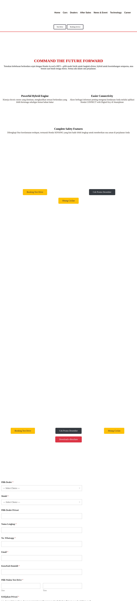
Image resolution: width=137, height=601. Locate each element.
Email (4, 430)
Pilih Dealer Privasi (10, 388)
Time (45, 468)
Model (5, 374)
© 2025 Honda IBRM (68, 598)
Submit (6, 486)
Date (3, 468)
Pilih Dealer (7, 360)
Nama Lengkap (9, 402)
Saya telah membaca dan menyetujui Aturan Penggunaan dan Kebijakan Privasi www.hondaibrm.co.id (48, 479)
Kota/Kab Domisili (10, 444)
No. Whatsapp (8, 416)
